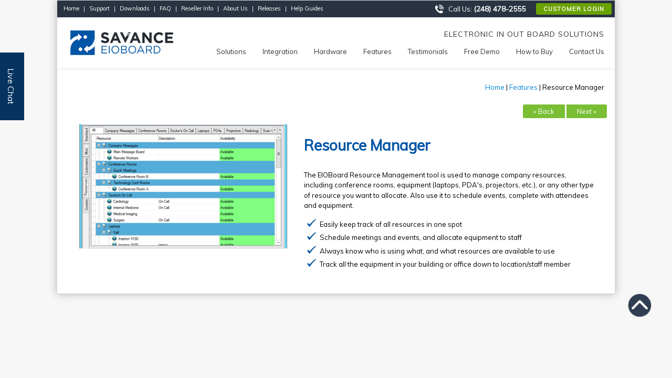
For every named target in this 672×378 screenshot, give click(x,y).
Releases (269, 8)
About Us (235, 8)
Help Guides (307, 8)
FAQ (165, 8)
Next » (586, 111)
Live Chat (11, 86)
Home (71, 8)
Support (99, 8)
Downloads (135, 8)
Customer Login (573, 9)
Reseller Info (197, 8)
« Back (543, 111)
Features (523, 87)
